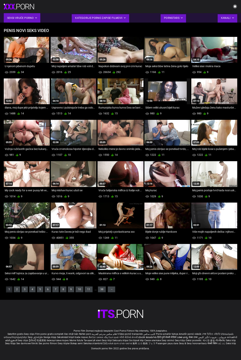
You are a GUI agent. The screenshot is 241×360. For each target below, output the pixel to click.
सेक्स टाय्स (193, 337)
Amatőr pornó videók (190, 334)
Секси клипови (153, 340)
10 (79, 289)
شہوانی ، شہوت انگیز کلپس (212, 337)
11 (88, 289)
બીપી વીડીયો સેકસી (128, 337)
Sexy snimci (168, 340)
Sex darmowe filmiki (27, 343)
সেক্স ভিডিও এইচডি (211, 334)
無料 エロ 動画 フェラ (144, 343)
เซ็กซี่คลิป (220, 340)
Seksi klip (231, 340)
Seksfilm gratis (16, 334)
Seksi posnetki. (194, 340)
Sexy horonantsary (197, 343)
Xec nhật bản (71, 334)
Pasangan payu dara (167, 343)
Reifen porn (85, 334)
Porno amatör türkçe (167, 334)
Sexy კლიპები (35, 337)
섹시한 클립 (209, 340)
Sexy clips (29, 334)
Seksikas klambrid (93, 343)
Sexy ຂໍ (183, 343)
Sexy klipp (10, 343)
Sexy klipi (107, 340)
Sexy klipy (180, 340)
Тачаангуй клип (93, 340)
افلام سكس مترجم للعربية (104, 334)
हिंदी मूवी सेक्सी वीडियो (166, 337)
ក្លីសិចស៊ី (33, 340)
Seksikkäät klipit (66, 337)
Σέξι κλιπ (108, 343)
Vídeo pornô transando (130, 334)
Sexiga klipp (50, 337)
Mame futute (76, 340)
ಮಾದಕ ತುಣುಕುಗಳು (147, 337)
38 (101, 289)
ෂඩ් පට (222, 343)
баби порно (81, 337)
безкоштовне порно (58, 340)
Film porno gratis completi (49, 334)
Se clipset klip (136, 340)
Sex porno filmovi (48, 343)
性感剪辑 (42, 340)
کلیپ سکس (149, 334)
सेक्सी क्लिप (212, 343)
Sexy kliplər (64, 343)
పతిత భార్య (183, 337)
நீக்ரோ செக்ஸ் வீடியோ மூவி (104, 337)
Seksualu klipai (120, 340)
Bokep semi (76, 343)
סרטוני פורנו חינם (123, 343)
